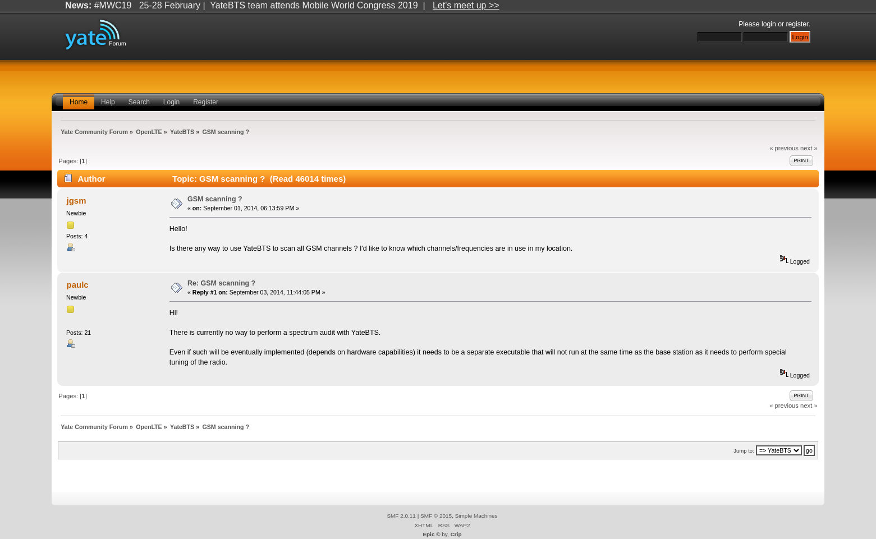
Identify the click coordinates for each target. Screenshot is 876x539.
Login (171, 102)
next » (809, 148)
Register (205, 102)
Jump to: (743, 451)
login (769, 24)
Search (139, 102)
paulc (78, 284)
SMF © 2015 (436, 516)
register (797, 24)
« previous (784, 148)
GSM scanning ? (214, 199)
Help (108, 102)
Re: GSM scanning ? (221, 283)
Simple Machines (476, 516)
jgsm (76, 200)
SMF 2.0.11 (401, 516)
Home (79, 102)
